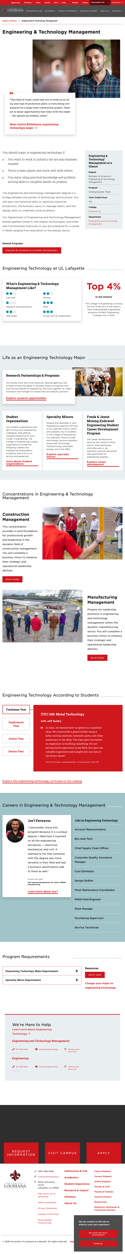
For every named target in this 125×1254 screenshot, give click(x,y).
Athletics (116, 11)
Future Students (102, 1171)
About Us (104, 11)
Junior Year (16, 738)
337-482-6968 (22, 1049)
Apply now (94, 975)
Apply (103, 1153)
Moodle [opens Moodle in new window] (75, 3)
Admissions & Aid (34, 11)
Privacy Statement (47, 1208)
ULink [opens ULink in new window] (64, 3)
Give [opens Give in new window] (56, 3)
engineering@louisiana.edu (49, 1067)
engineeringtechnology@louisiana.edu (49, 1049)
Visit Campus (62, 1153)
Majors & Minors (9, 21)
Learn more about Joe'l (43, 891)
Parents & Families (103, 1191)
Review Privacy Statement (98, 1234)
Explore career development (96, 463)
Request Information (21, 1153)
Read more (12, 579)
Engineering (95, 211)
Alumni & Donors (103, 1196)
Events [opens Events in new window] (47, 3)
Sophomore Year (16, 724)
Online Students (102, 1181)
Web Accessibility (47, 1202)
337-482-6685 (22, 1067)
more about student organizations (19, 462)
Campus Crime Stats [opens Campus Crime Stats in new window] (48, 1214)
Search (118, 2)
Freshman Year (16, 709)
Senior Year (16, 751)
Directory (28, 3)
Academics (50, 11)
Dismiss (98, 1244)
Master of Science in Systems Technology (32, 250)
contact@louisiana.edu (49, 1176)
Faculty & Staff (102, 1186)
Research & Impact (89, 11)
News (38, 3)
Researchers (100, 1202)
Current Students (103, 1176)
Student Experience (67, 11)
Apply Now (15, 3)
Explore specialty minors (58, 455)
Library (85, 3)
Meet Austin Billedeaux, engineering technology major (34, 126)
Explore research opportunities (26, 398)
